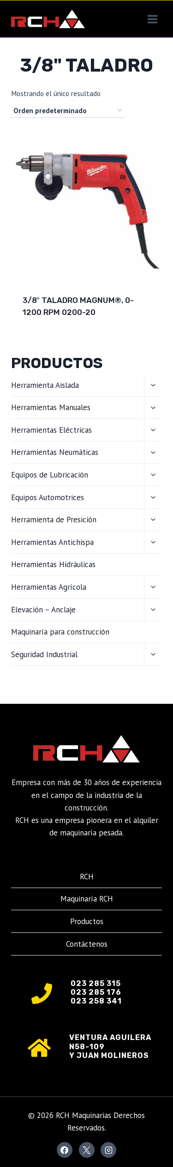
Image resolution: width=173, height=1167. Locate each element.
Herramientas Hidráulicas (53, 564)
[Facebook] (64, 1150)
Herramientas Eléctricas (51, 430)
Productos (86, 921)
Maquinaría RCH (86, 899)
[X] (87, 1150)
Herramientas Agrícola (48, 587)
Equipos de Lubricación (49, 475)
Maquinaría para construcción (60, 632)
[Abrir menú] (152, 19)
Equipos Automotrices (47, 497)
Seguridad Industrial (44, 654)
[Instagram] (108, 1150)
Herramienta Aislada (45, 385)
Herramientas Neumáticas (54, 452)
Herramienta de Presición (53, 519)
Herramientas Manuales (50, 407)
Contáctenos (86, 944)
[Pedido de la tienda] (67, 111)
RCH (87, 876)
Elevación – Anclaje (43, 610)
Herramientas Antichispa (52, 542)
